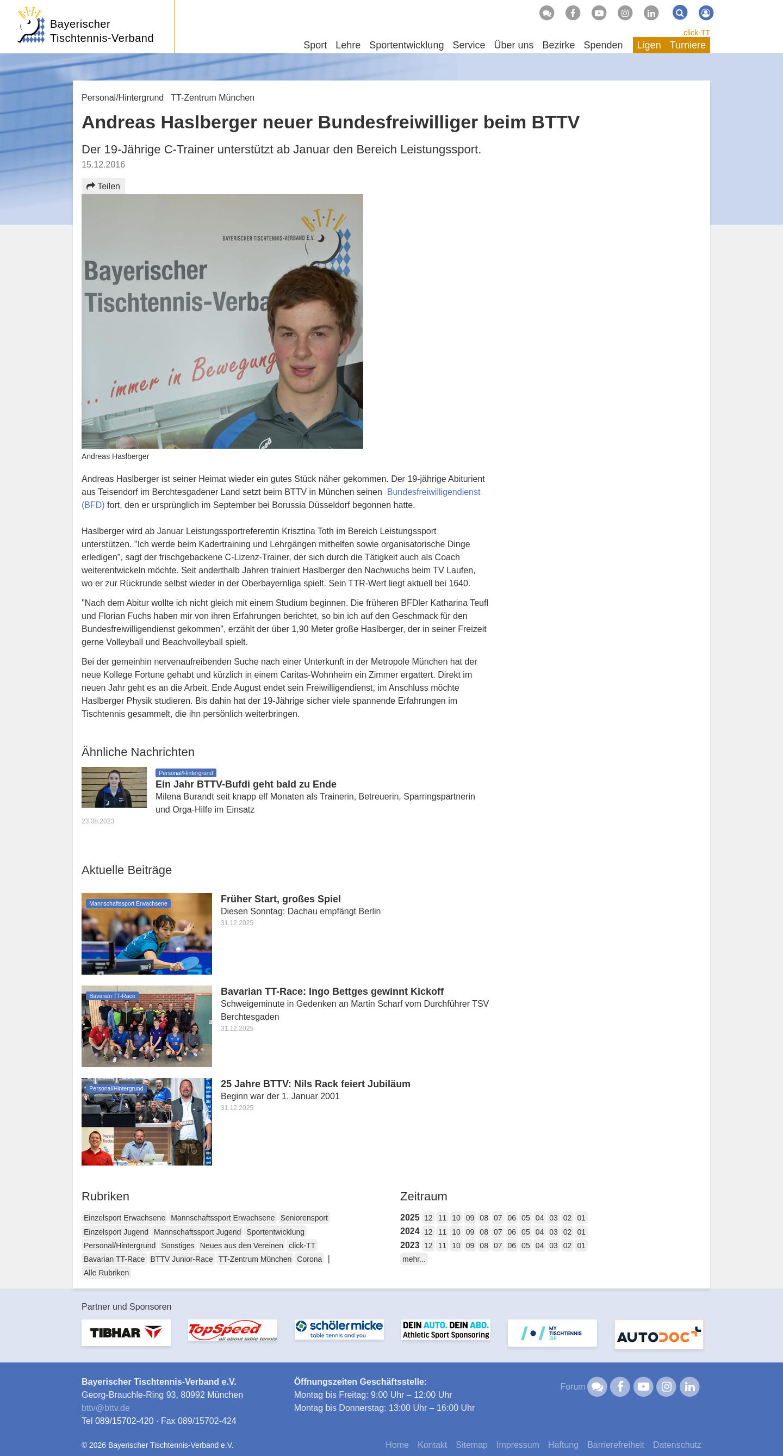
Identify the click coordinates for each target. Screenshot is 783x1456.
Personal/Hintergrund (120, 1245)
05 (525, 1217)
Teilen (103, 186)
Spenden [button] (603, 45)
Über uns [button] (513, 45)
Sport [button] (315, 45)
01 (581, 1217)
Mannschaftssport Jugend (197, 1232)
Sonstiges (177, 1245)
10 (456, 1217)
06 (512, 1217)
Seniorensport (304, 1217)
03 (553, 1217)
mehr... (414, 1259)
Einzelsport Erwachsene (124, 1217)
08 (484, 1217)
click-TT (696, 32)
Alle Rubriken (106, 1272)
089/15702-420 (124, 1421)
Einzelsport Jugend (116, 1232)
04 (540, 1217)
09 (470, 1217)
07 (498, 1217)
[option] (126, 1339)
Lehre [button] (348, 45)
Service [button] (468, 45)
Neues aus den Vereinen (241, 1245)
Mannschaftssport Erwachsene (223, 1217)
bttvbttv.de (106, 1407)
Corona (309, 1259)
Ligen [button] (649, 45)
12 (428, 1217)
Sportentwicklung (275, 1232)
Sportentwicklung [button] (406, 45)
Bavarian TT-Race (114, 1259)
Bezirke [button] (558, 45)
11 (442, 1217)
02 (567, 1217)
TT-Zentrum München (255, 1259)
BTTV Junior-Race (182, 1259)
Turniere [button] (688, 45)
